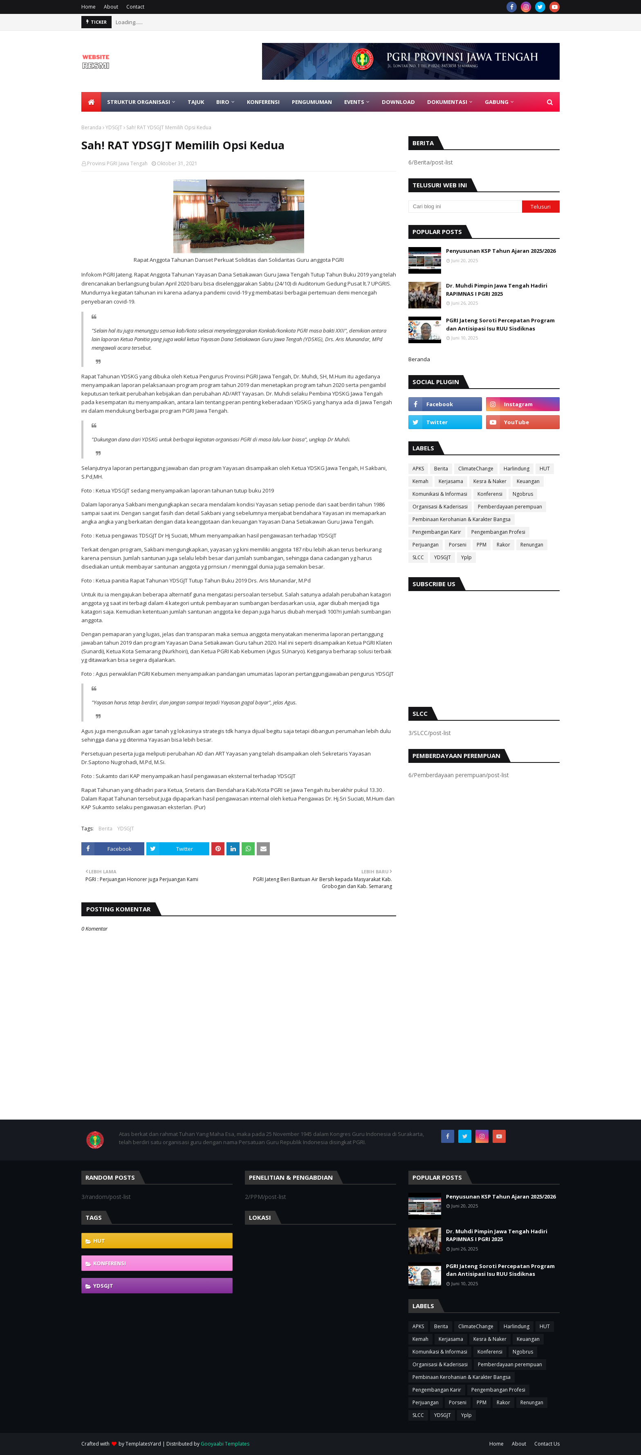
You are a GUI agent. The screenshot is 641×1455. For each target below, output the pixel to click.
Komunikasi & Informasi (439, 493)
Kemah (420, 481)
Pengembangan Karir (436, 531)
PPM (481, 544)
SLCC (418, 557)
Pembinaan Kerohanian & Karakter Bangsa (461, 519)
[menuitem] (91, 102)
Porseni (457, 544)
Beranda (91, 127)
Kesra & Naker (490, 481)
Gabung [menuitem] (497, 102)
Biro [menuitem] (222, 102)
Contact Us (547, 1443)
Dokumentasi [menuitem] (447, 102)
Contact (135, 6)
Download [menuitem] (398, 102)
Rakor (503, 544)
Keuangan (528, 481)
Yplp (466, 557)
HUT (545, 468)
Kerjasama (451, 481)
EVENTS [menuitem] (354, 102)
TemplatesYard (143, 1443)
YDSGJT (113, 127)
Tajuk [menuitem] (196, 102)
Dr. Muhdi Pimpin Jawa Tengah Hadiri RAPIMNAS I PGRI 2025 (496, 289)
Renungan (531, 544)
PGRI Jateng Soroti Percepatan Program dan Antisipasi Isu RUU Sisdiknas (500, 324)
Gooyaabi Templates (225, 1443)
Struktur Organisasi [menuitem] (138, 102)
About (111, 6)
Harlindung (516, 468)
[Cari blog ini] (465, 206)
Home (88, 6)
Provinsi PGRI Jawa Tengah (117, 163)
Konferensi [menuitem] (263, 102)
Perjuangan (425, 544)
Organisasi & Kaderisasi (440, 506)
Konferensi (489, 493)
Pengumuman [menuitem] (312, 102)
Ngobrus (523, 493)
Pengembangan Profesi (498, 531)
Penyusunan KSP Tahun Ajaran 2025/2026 (501, 250)
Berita (105, 828)
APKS (418, 468)
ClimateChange (475, 468)
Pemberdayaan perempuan (510, 506)
